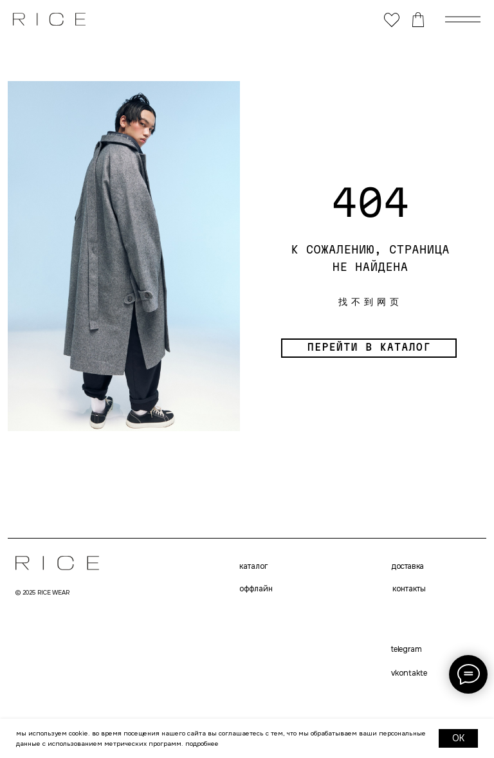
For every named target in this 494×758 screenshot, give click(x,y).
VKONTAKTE (409, 673)
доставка (407, 566)
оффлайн (256, 589)
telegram (406, 649)
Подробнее (202, 743)
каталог (253, 566)
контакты (409, 589)
